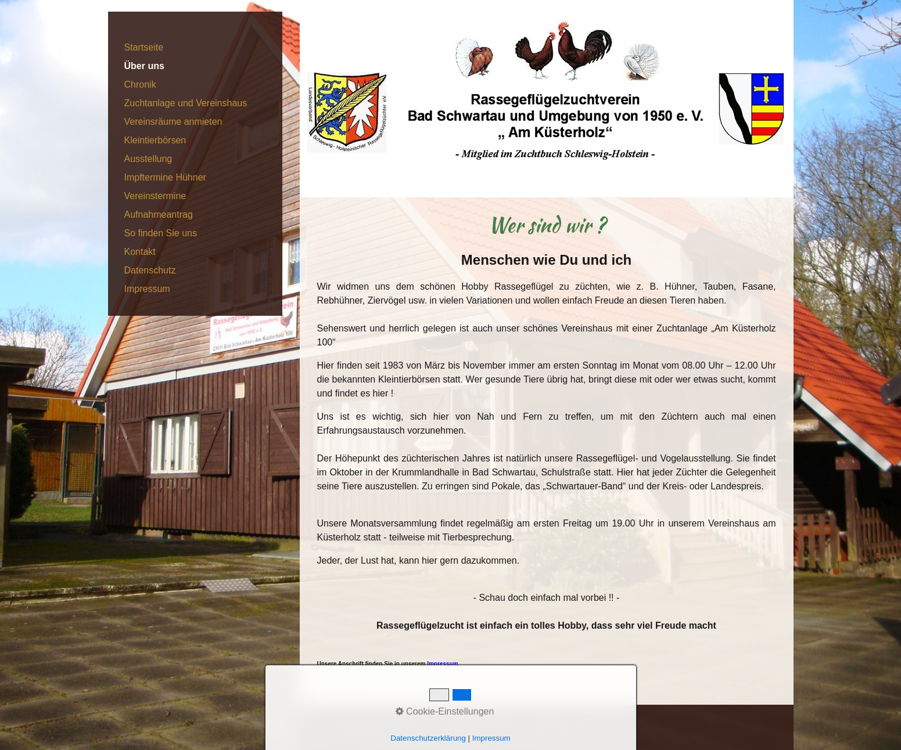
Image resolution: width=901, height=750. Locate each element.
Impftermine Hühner (165, 177)
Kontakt (140, 252)
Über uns (144, 66)
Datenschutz (150, 270)
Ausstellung (148, 159)
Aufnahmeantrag (158, 214)
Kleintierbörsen (155, 140)
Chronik (140, 84)
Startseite (144, 47)
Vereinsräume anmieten (173, 122)
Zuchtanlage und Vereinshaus (185, 103)
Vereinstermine (155, 196)
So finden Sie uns (160, 233)
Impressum (147, 289)
